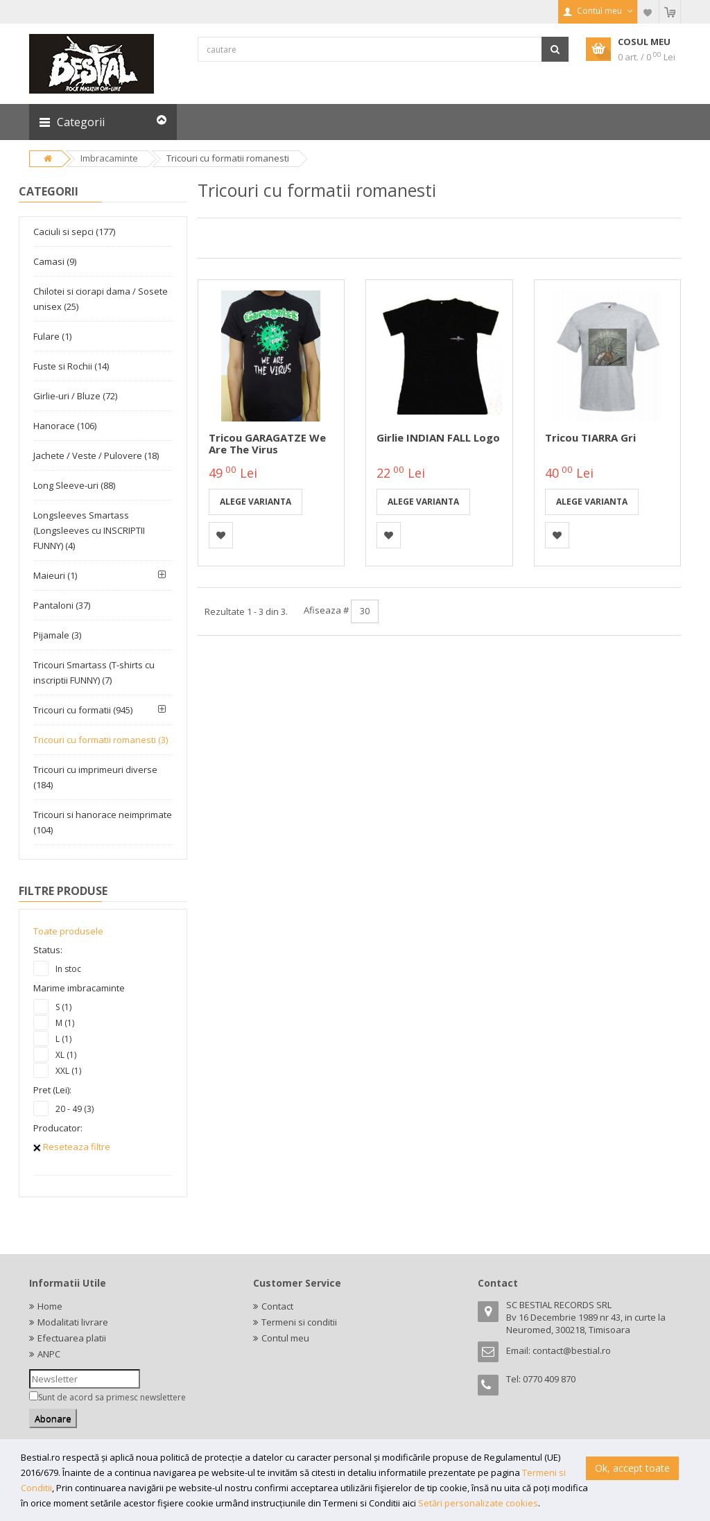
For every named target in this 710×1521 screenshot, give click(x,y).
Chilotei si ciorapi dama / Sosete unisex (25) (100, 299)
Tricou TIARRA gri (590, 437)
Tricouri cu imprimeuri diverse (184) (95, 777)
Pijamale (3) (57, 635)
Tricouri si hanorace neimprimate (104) (102, 822)
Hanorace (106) (64, 425)
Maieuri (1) (55, 575)
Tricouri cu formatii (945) (82, 710)
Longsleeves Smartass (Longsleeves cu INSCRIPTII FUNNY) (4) (89, 530)
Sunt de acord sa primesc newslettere (112, 1397)
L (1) (63, 1039)
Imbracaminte (109, 158)
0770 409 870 (549, 1379)
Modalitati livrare (72, 1322)
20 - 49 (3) (74, 1109)
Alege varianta (255, 501)
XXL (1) (68, 1071)
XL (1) (65, 1055)
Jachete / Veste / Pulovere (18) (96, 455)
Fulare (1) (52, 336)
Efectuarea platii (71, 1338)
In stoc (68, 969)
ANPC (48, 1354)
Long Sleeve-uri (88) (74, 485)
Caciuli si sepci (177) (74, 231)
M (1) (64, 1023)
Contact (277, 1306)
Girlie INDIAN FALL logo (438, 437)
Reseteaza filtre (71, 1146)
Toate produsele (68, 931)
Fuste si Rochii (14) (71, 366)
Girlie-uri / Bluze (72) (75, 396)
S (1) (63, 1007)
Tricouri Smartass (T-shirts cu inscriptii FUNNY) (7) (94, 672)
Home (49, 1306)
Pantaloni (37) (61, 605)
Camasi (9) (54, 261)
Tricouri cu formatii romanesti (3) (100, 739)
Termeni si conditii (299, 1322)
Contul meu (285, 1338)
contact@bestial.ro (571, 1350)
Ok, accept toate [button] (632, 1468)
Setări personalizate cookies (478, 1503)
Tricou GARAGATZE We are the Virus (267, 443)
